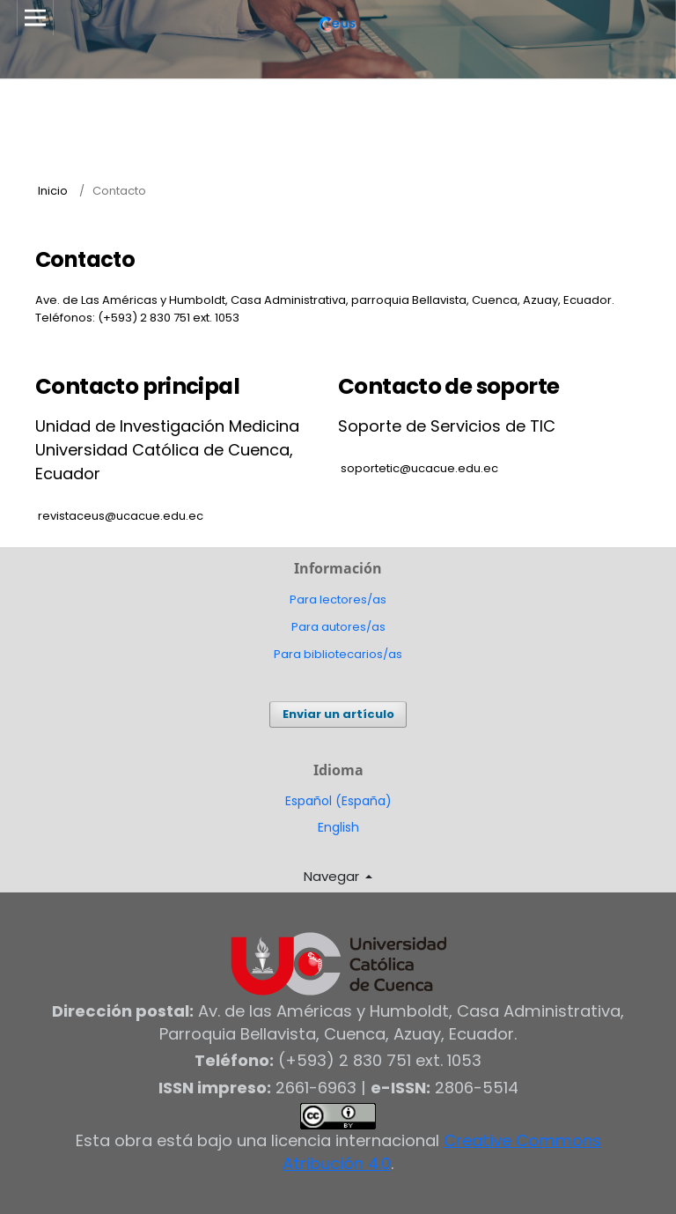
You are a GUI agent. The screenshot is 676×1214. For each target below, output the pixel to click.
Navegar (333, 876)
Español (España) (338, 801)
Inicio (53, 190)
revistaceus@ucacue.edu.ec (120, 515)
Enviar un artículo (338, 714)
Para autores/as (338, 626)
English (338, 827)
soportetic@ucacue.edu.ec (419, 468)
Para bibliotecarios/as (338, 654)
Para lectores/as (338, 599)
